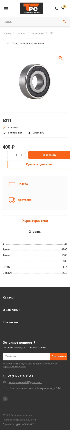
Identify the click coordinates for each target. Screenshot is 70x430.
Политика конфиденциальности (19, 420)
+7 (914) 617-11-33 (20, 376)
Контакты (10, 322)
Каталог (21, 33)
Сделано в (18, 424)
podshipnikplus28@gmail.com (25, 382)
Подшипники (37, 33)
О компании (11, 310)
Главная (7, 33)
